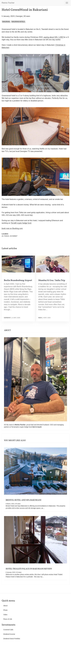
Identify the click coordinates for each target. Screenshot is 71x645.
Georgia (19, 16)
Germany (7, 318)
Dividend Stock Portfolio (11, 639)
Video (5, 615)
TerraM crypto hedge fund (21, 223)
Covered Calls (8, 630)
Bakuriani (6, 21)
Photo (5, 610)
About (5, 606)
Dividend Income (9, 634)
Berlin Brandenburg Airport (18, 280)
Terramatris (15, 427)
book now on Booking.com (12, 228)
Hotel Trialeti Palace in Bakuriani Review (29, 569)
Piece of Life (7, 619)
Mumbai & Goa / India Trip (51, 280)
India (40, 318)
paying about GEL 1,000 (53, 37)
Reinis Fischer (8, 3)
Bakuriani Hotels (18, 21)
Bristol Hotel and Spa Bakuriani (23, 500)
